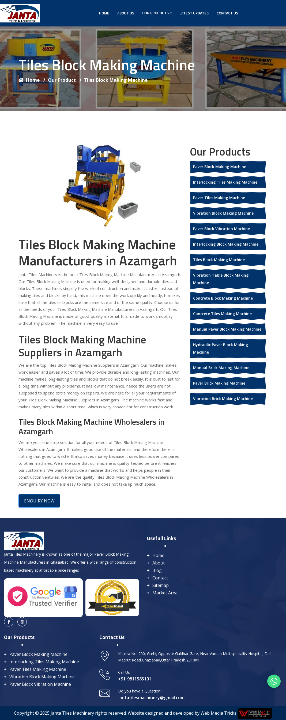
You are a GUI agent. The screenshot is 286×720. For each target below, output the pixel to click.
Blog (157, 570)
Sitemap (160, 585)
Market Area (165, 593)
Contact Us (227, 13)
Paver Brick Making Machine (219, 383)
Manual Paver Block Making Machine (227, 329)
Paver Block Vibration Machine (221, 228)
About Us (125, 13)
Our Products (155, 13)
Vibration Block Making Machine (223, 213)
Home (104, 13)
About (158, 563)
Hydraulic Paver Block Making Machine (220, 348)
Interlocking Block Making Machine (225, 244)
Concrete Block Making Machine (223, 298)
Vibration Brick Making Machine (223, 398)
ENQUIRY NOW (39, 501)
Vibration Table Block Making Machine (221, 279)
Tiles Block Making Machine (116, 80)
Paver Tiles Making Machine (219, 197)
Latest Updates (194, 13)
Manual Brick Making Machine (221, 367)
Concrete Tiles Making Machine (222, 313)
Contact (160, 578)
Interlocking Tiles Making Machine (225, 182)
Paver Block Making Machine (219, 166)
